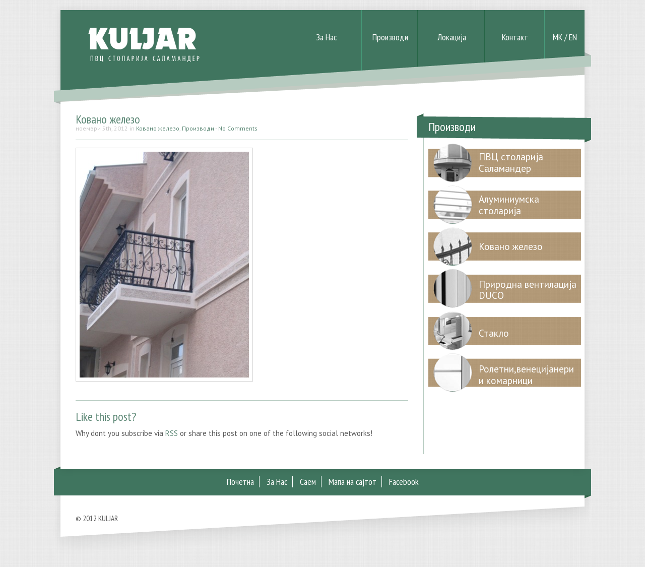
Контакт (515, 37)
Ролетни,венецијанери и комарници (526, 375)
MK (557, 37)
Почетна (240, 481)
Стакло (494, 333)
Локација (451, 37)
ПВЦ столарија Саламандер (511, 162)
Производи (390, 37)
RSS (171, 433)
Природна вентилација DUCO (527, 290)
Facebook (404, 481)
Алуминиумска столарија (509, 205)
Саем (308, 481)
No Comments (237, 128)
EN (573, 37)
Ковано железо (108, 119)
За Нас (326, 37)
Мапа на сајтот (352, 481)
